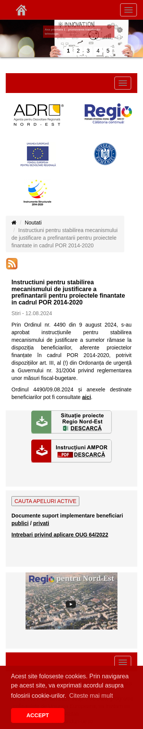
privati (41, 523)
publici (20, 523)
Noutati (33, 223)
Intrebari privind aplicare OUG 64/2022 (59, 535)
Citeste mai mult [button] (91, 695)
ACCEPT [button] (37, 715)
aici (86, 397)
